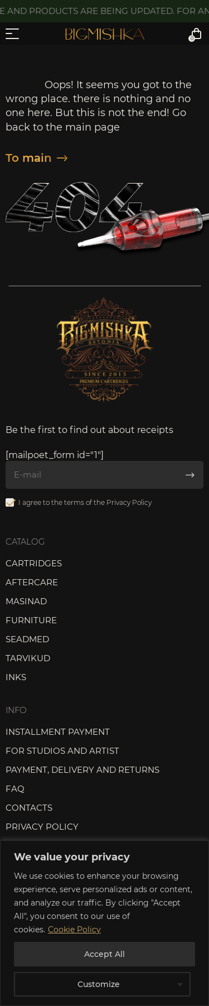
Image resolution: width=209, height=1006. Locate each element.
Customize (98, 984)
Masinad (26, 601)
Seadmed (27, 639)
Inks (16, 677)
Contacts (29, 807)
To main (36, 158)
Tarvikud (28, 658)
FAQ (15, 788)
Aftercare (32, 582)
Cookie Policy (74, 930)
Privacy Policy (129, 502)
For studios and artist (62, 750)
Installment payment (58, 731)
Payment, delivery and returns (82, 769)
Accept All (104, 954)
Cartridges (34, 563)
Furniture (31, 620)
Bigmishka (104, 34)
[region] (104, 923)
